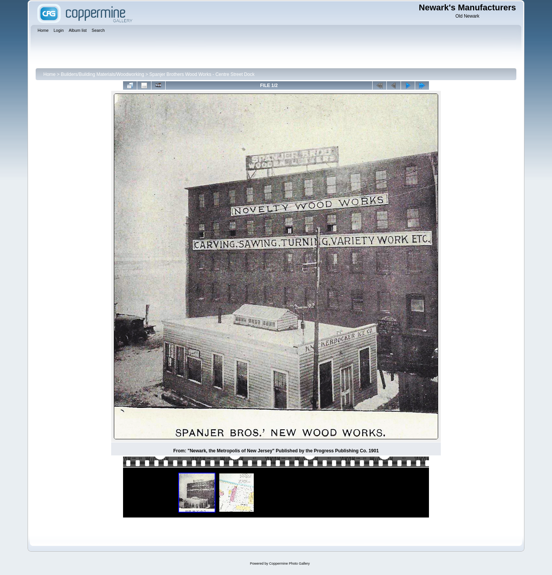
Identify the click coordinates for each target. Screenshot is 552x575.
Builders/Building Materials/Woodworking (102, 74)
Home (49, 74)
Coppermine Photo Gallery (289, 563)
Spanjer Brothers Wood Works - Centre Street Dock (202, 74)
